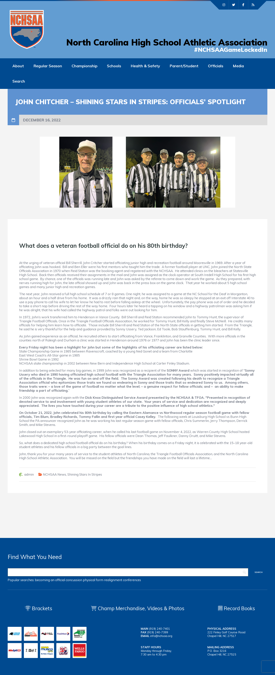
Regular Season (47, 65)
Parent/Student (184, 65)
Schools (114, 65)
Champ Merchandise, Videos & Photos (141, 608)
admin (29, 474)
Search (18, 81)
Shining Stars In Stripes (84, 474)
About (18, 65)
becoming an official (50, 580)
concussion (74, 580)
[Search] (128, 572)
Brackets (38, 608)
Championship (84, 65)
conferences (132, 580)
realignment (113, 580)
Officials (215, 65)
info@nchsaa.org (161, 636)
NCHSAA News (54, 474)
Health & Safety (145, 65)
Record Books (236, 608)
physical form (93, 580)
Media (238, 65)
